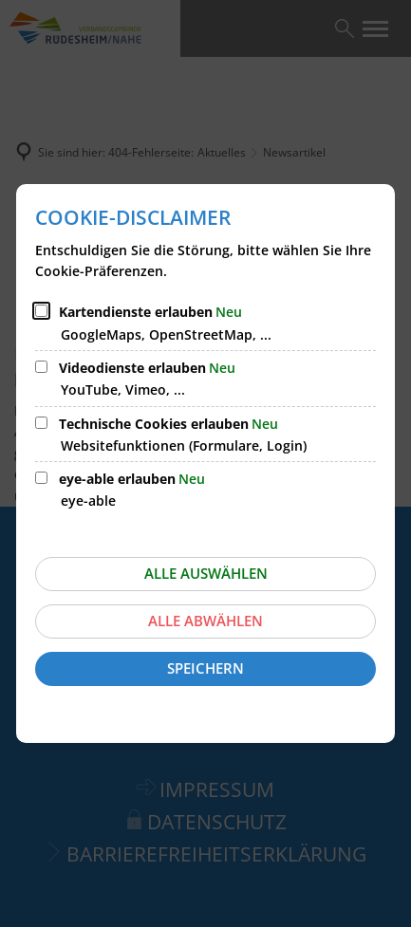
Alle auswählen (206, 573)
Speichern (205, 667)
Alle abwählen (205, 620)
